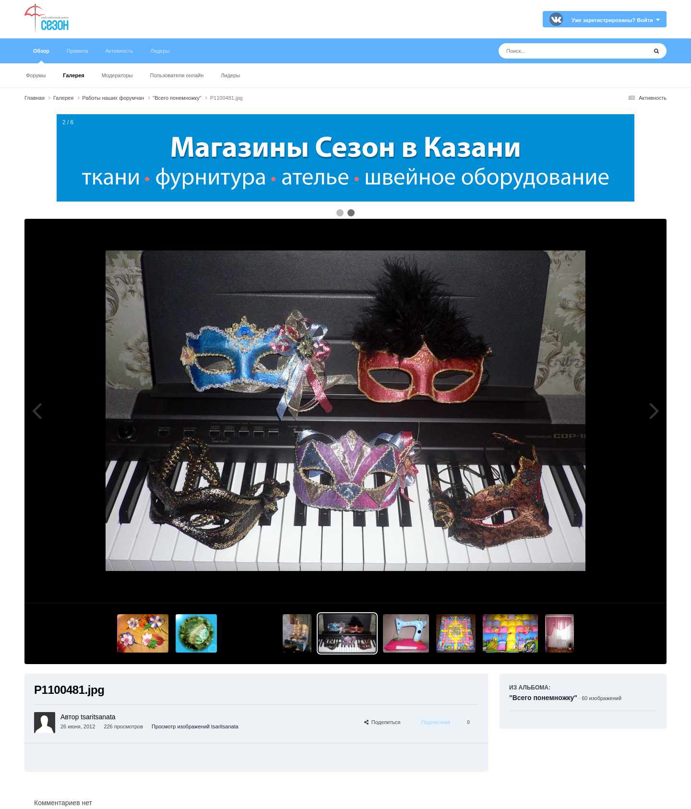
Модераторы (117, 75)
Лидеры (230, 75)
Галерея (73, 75)
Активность (119, 51)
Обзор (41, 55)
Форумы (36, 75)
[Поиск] (555, 51)
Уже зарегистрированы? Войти (616, 20)
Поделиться (382, 722)
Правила (77, 51)
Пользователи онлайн (177, 75)
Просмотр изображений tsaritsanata (195, 726)
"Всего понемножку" (543, 698)
